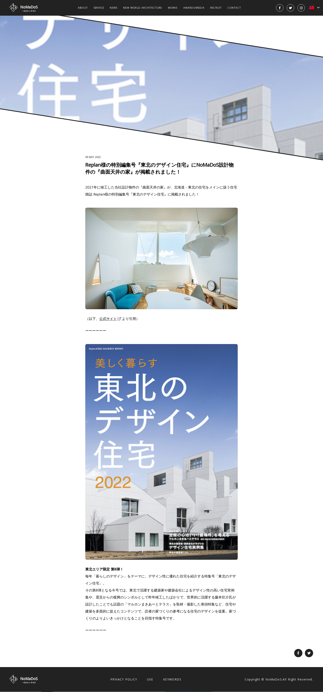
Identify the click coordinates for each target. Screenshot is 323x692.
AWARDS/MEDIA (194, 7)
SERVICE (99, 7)
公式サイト (108, 318)
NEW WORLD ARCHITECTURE (142, 7)
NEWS (113, 7)
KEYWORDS (172, 679)
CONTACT (234, 7)
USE (150, 679)
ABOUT (83, 7)
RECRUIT (216, 7)
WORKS (173, 7)
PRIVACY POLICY (123, 679)
